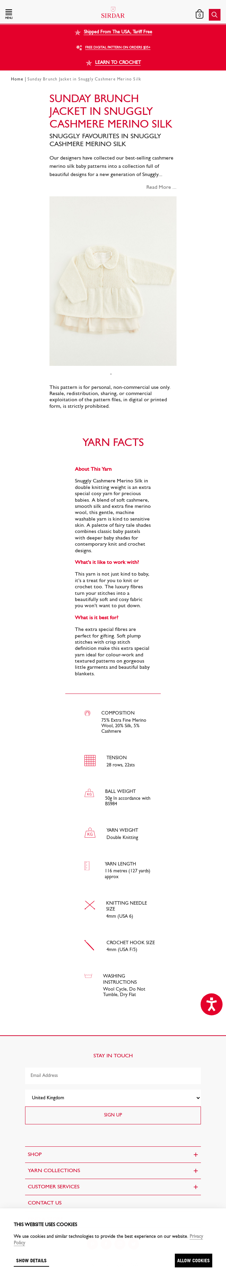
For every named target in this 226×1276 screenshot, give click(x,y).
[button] (37, 14)
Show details (31, 1260)
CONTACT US (44, 1203)
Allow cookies (193, 1260)
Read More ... (161, 187)
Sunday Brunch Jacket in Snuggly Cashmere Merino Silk (84, 79)
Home (17, 79)
